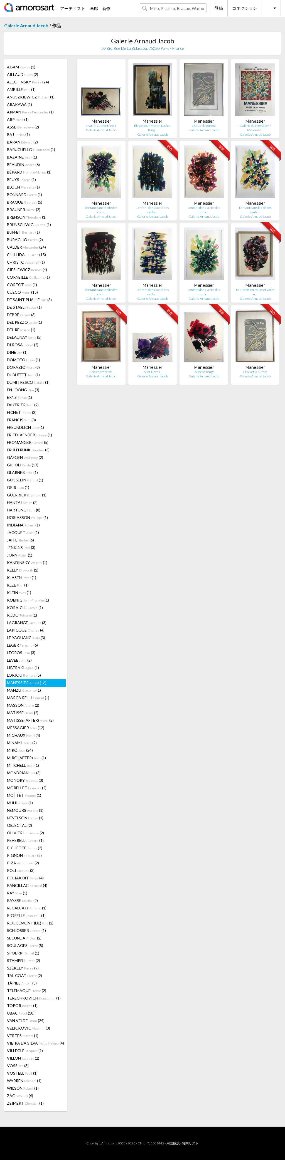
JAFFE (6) (20, 540)
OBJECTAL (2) (19, 825)
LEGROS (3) (21, 652)
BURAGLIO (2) (25, 239)
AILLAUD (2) (22, 74)
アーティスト (72, 8)
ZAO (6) (20, 1095)
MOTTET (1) (24, 795)
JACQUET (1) (23, 532)
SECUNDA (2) (24, 938)
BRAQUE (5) (24, 202)
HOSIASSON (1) (27, 517)
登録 (219, 8)
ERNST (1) (19, 397)
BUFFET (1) (23, 232)
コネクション (244, 8)
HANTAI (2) (22, 502)
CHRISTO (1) (26, 262)
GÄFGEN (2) (25, 457)
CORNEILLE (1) (28, 277)
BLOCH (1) (23, 187)
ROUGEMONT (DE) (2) (30, 923)
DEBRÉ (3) (21, 314)
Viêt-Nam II (152, 372)
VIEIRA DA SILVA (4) (35, 1043)
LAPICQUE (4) (26, 630)
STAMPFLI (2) (23, 960)
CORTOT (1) (22, 284)
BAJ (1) (18, 134)
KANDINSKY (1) (27, 562)
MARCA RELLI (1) (28, 697)
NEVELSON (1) (25, 817)
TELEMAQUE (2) (26, 990)
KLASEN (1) (21, 577)
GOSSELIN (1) (25, 480)
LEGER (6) (22, 645)
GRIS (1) (18, 487)
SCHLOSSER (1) (26, 930)
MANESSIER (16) (26, 682)
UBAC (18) (21, 1013)
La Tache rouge (203, 372)
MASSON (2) (23, 705)
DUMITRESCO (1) (28, 382)
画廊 (94, 8)
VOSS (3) (18, 1065)
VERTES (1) (22, 1035)
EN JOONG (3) (23, 389)
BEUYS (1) (21, 179)
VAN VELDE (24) (26, 1020)
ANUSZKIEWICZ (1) (31, 97)
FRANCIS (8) (21, 419)
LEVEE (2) (19, 660)
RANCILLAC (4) (27, 885)
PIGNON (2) (24, 855)
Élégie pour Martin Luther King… (152, 127)
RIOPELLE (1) (26, 915)
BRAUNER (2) (23, 209)
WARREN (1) (24, 1080)
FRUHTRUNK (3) (28, 449)
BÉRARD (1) (29, 172)
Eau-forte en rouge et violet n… (255, 292)
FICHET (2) (21, 412)
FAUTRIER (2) (23, 404)
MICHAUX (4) (23, 735)
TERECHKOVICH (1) (34, 998)
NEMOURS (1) (25, 810)
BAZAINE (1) (22, 157)
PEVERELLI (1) (25, 840)
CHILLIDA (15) (26, 254)
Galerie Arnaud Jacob (26, 25)
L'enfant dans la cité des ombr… (101, 210)
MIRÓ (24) (20, 750)
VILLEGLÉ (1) (25, 1050)
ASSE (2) (23, 127)
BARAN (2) (22, 142)
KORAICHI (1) (25, 607)
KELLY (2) (22, 570)
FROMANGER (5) (27, 442)
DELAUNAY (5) (24, 337)
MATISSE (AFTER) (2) (30, 720)
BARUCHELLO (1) (31, 149)
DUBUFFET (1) (23, 374)
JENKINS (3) (21, 547)
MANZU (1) (24, 690)
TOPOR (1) (22, 1005)
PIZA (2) (23, 862)
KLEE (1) (18, 585)
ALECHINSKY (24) (28, 82)
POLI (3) (21, 870)
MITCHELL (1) (23, 765)
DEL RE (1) (21, 329)
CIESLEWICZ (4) (27, 269)
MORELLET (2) (26, 787)
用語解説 (173, 1143)
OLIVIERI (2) (25, 832)
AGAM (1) (21, 67)
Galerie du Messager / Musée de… (255, 127)
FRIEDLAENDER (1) (29, 434)
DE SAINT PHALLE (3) (29, 299)
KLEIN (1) (19, 592)
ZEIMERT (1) (25, 1103)
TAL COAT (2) (24, 975)
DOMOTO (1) (23, 359)
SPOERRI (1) (23, 953)
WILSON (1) (23, 1088)
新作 (106, 8)
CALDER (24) (26, 247)
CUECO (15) (22, 292)
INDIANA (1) (23, 525)
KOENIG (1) (28, 600)
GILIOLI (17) (22, 464)
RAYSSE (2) (22, 900)
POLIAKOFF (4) (25, 877)
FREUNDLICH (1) (25, 427)
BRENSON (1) (26, 217)
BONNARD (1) (24, 194)
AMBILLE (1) (21, 89)
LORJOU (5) (24, 675)
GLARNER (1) (22, 472)
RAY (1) (17, 893)
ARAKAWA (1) (19, 104)
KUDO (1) (22, 615)
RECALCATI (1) (26, 908)
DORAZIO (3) (23, 367)
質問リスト (190, 1143)
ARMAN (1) (30, 112)
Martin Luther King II (101, 125)
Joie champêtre (101, 372)
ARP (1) (18, 119)
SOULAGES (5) (25, 945)
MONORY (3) (25, 780)
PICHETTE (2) (24, 847)
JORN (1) (19, 555)
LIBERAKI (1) (23, 667)
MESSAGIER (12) (25, 727)
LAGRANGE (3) (26, 622)
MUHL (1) (20, 802)
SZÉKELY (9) (23, 968)
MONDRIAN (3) (24, 772)
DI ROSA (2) (22, 344)
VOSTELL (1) (22, 1073)
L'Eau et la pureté (204, 125)
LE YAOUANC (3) (26, 637)
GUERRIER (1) (26, 495)
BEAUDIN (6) (23, 164)
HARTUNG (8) (23, 510)
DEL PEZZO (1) (24, 322)
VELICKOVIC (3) (28, 1028)
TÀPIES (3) (22, 983)
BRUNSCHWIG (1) (29, 224)
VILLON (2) (23, 1058)
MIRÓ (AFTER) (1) (26, 757)
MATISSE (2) (22, 712)
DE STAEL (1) (24, 307)
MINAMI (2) (22, 742)
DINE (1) (17, 352)
